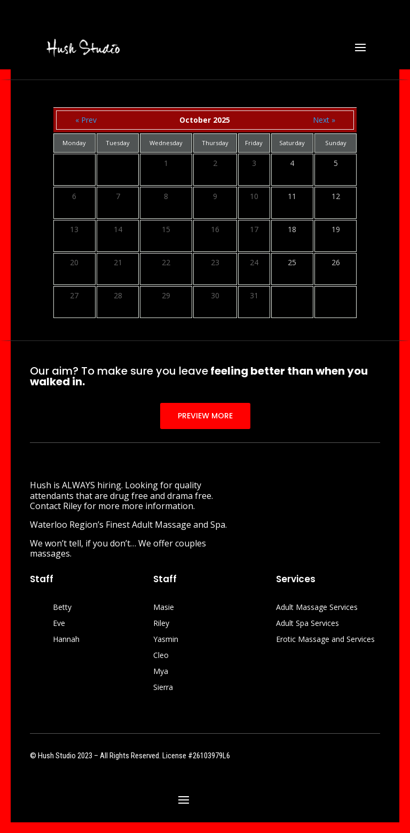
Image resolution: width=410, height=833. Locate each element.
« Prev (86, 120)
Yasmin (165, 640)
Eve (59, 624)
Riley (161, 624)
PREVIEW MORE (205, 415)
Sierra (163, 688)
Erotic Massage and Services (325, 640)
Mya (160, 672)
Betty (62, 608)
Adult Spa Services (307, 624)
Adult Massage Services (317, 608)
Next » (324, 120)
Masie (163, 608)
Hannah (66, 640)
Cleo (161, 656)
